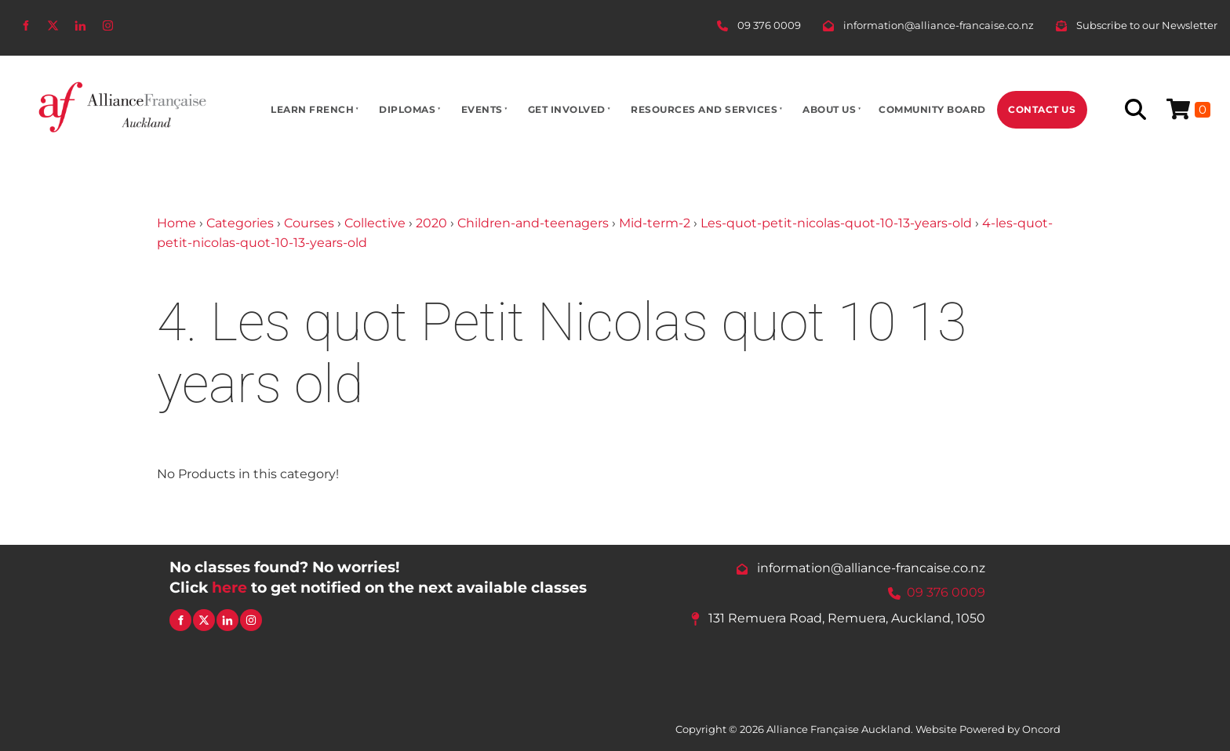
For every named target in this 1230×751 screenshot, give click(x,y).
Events (482, 109)
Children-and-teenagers (533, 223)
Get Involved (567, 109)
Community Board (932, 109)
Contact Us (1041, 109)
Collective (375, 223)
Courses (309, 223)
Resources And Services (704, 109)
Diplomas (407, 109)
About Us (829, 109)
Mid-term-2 (654, 223)
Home (176, 223)
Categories (240, 223)
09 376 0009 (946, 592)
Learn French (312, 109)
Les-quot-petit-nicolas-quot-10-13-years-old (836, 223)
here (229, 587)
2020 (431, 223)
